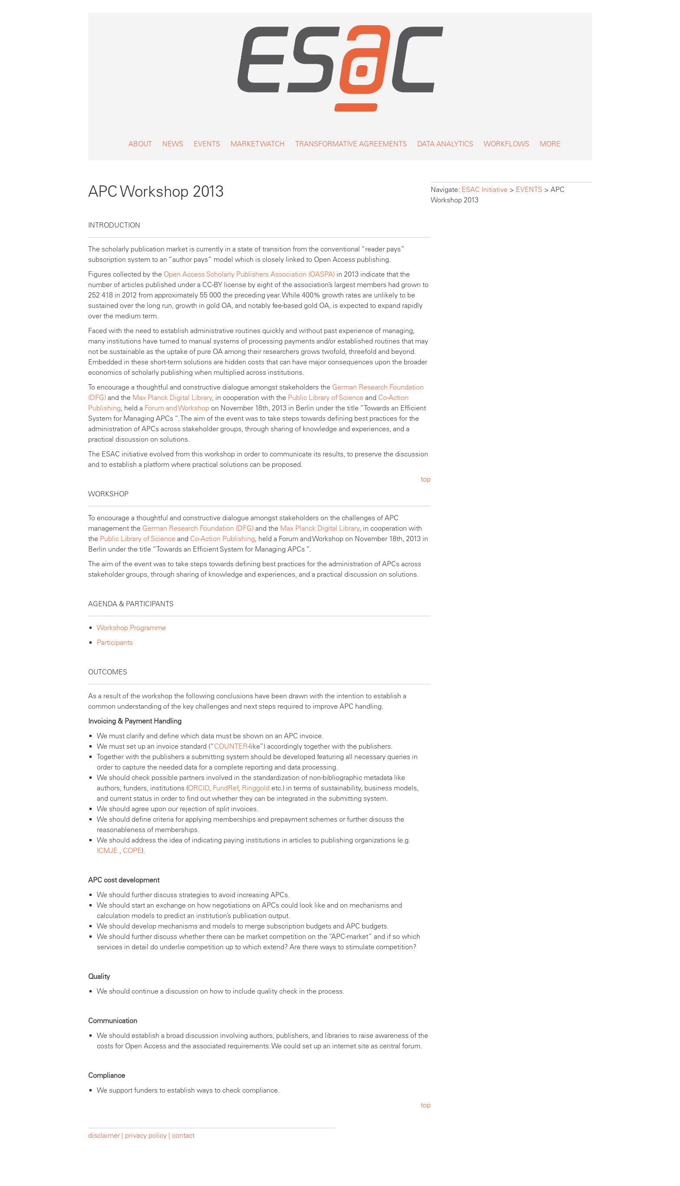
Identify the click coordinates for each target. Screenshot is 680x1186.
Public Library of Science (325, 397)
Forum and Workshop (177, 408)
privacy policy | (147, 1135)
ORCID (198, 788)
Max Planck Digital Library (172, 397)
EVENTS (207, 144)
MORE (550, 144)
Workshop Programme (131, 628)
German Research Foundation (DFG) (198, 528)
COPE (132, 850)
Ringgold (256, 788)
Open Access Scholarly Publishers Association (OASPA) (249, 274)
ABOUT (140, 144)
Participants (115, 642)
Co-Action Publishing (222, 539)
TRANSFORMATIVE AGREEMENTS (351, 144)
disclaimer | (106, 1135)
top (426, 479)
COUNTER (231, 746)
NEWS (172, 144)
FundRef (225, 788)
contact (183, 1135)
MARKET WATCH (258, 144)
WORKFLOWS (506, 144)
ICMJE (107, 850)
